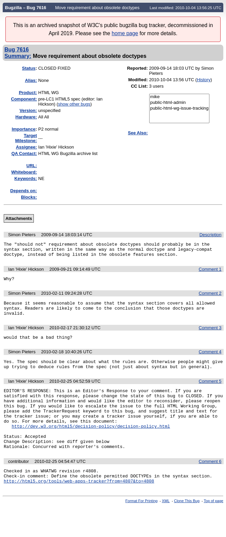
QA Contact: (24, 153)
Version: (28, 110)
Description (210, 234)
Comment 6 (210, 483)
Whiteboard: (24, 172)
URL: (31, 165)
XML (166, 526)
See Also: (138, 132)
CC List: (139, 86)
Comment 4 (210, 359)
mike (179, 97)
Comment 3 (210, 334)
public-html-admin (179, 103)
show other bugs (74, 104)
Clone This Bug (186, 526)
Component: (24, 99)
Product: (28, 92)
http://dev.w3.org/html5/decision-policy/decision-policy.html (91, 444)
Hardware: (26, 116)
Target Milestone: (26, 138)
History (203, 79)
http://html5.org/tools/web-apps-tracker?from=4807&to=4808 (79, 506)
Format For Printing (142, 526)
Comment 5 (210, 391)
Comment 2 (210, 297)
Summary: (17, 56)
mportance (24, 129)
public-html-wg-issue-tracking (179, 108)
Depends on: (23, 190)
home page (125, 33)
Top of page (213, 526)
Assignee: (26, 147)
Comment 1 (210, 272)
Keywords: (26, 178)
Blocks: (29, 197)
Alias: (31, 80)
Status (29, 68)
